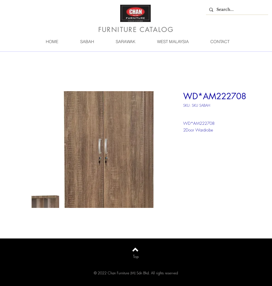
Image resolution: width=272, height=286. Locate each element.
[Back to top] (135, 249)
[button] (87, 41)
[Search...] (236, 10)
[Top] (136, 256)
